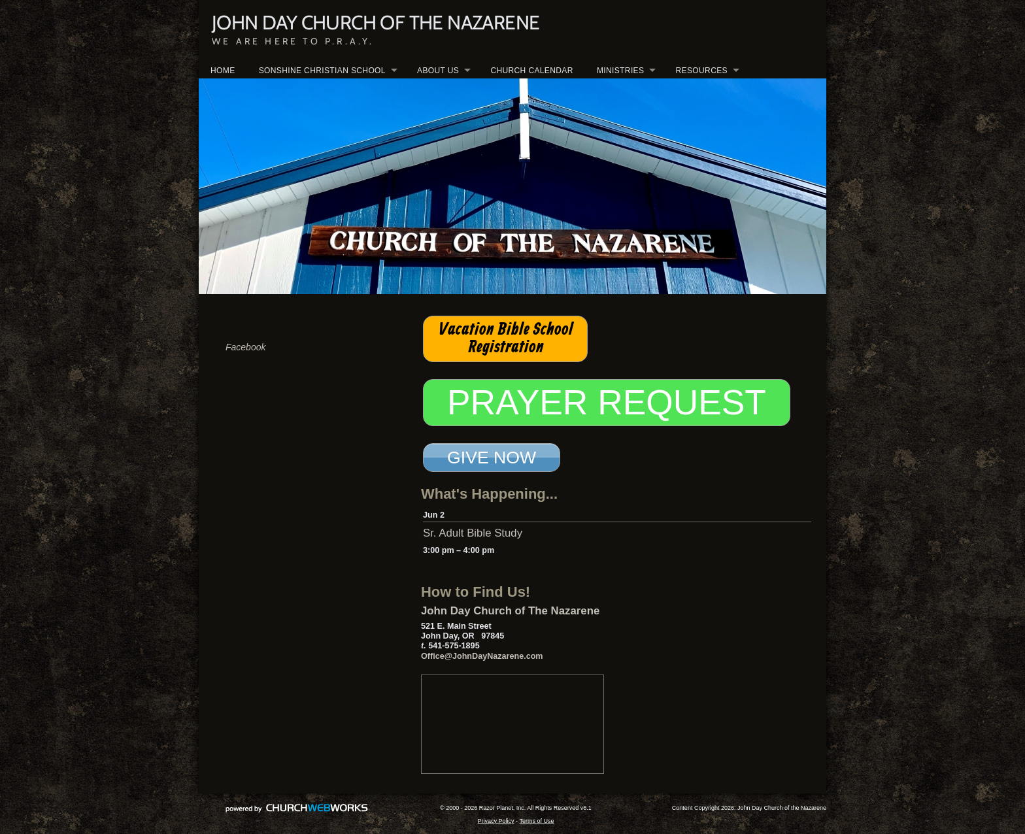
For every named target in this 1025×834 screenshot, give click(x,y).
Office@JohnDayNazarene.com (482, 656)
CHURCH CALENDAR (531, 70)
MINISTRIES (620, 70)
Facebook (245, 347)
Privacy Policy (496, 821)
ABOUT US (438, 70)
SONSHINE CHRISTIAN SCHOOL (322, 70)
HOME (222, 70)
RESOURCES (702, 70)
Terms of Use (536, 821)
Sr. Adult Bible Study (472, 533)
